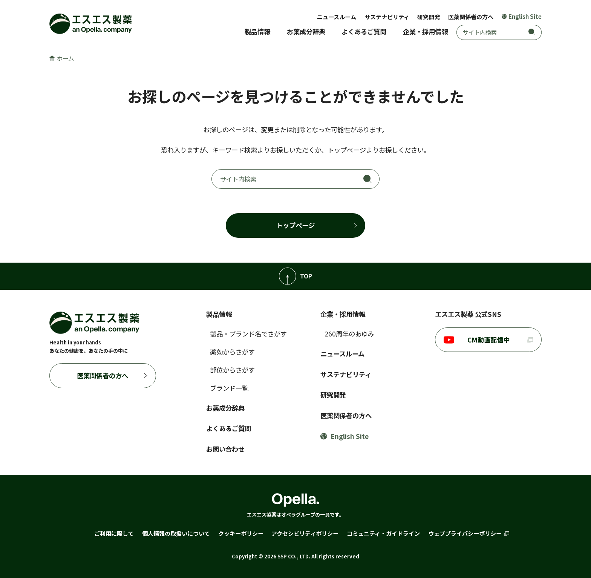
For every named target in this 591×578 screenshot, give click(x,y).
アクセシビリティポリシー (304, 533)
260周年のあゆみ (349, 333)
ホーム (61, 58)
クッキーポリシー (240, 533)
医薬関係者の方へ (470, 16)
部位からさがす (232, 370)
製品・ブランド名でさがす (248, 333)
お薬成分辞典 (306, 31)
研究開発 (428, 16)
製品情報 (257, 31)
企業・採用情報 (425, 31)
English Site (522, 16)
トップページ (295, 225)
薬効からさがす (232, 351)
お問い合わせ (225, 449)
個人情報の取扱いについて (176, 533)
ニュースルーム (336, 16)
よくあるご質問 (363, 31)
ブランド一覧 (229, 388)
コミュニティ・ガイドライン (383, 533)
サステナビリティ (386, 16)
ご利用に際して (114, 533)
